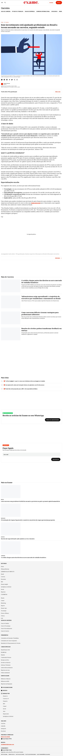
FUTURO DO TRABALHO (17, 11)
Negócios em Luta (5, 670)
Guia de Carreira (5, 11)
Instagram (3, 728)
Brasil (2, 574)
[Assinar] (51, 2)
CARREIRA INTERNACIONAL (43, 11)
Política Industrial (5, 672)
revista (5, 690)
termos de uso (11, 754)
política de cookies (20, 754)
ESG (2, 581)
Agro (4, 711)
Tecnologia (3, 610)
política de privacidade (30, 754)
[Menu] (2, 3)
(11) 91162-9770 (7, 738)
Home (2, 22)
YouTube (3, 723)
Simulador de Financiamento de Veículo (10, 643)
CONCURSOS (54, 11)
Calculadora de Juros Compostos (9, 640)
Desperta (5, 701)
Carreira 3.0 (6, 445)
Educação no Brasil (41, 254)
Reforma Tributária (5, 665)
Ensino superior (30, 254)
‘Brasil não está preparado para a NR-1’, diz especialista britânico (20, 389)
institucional (4, 754)
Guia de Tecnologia (5, 626)
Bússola (3, 655)
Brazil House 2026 (5, 649)
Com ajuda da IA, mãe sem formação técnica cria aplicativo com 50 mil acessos (24, 385)
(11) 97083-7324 (7, 750)
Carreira (5, 8)
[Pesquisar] (5, 3)
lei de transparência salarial (43, 754)
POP (2, 618)
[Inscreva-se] (55, 459)
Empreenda (6, 713)
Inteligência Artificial (6, 586)
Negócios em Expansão (6, 684)
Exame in (5, 696)
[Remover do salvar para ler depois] (17, 79)
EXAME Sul (3, 652)
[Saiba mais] (58, 91)
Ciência (3, 615)
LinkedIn (3, 726)
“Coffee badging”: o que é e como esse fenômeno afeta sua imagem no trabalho (24, 381)
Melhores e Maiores (5, 678)
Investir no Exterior (5, 662)
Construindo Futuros (6, 657)
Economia (3, 579)
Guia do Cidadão (5, 623)
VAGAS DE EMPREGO (30, 11)
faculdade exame (7, 687)
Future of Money (5, 613)
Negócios (3, 592)
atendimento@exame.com (7, 744)
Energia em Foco (5, 660)
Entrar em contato (5, 736)
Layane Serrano (7, 83)
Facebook (3, 731)
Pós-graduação (20, 254)
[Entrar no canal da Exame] (52, 419)
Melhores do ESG (5, 681)
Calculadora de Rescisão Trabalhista (10, 638)
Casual (2, 600)
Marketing (3, 603)
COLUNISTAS (4, 594)
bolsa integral (35, 203)
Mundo (2, 598)
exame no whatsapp (8, 413)
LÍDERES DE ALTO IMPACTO (7, 571)
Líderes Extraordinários (7, 667)
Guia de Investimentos (6, 628)
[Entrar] (59, 2)
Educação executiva (53, 254)
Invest (2, 589)
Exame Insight (4, 584)
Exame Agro (4, 608)
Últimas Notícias (5, 569)
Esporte (3, 605)
